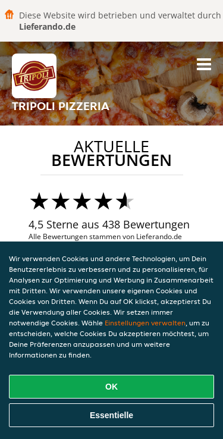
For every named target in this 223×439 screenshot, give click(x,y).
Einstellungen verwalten (145, 322)
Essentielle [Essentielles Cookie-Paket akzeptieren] (111, 415)
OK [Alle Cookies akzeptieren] (111, 386)
